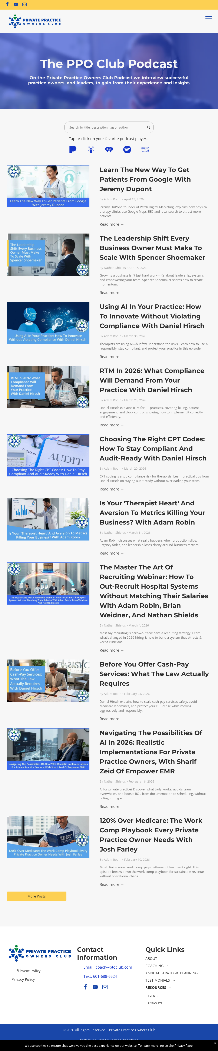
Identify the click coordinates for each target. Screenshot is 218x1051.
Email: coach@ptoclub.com (107, 967)
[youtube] (16, 5)
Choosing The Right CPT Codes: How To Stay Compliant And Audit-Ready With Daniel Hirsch (153, 448)
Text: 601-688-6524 (100, 976)
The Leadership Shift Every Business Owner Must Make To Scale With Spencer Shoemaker (152, 247)
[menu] (208, 16)
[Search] (109, 127)
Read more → (112, 224)
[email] (24, 5)
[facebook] (7, 5)
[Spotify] (127, 150)
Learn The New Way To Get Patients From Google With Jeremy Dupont (145, 179)
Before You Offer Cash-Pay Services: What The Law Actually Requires (154, 673)
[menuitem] (40, 971)
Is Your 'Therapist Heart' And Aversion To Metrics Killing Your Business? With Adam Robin (152, 512)
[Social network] (73, 150)
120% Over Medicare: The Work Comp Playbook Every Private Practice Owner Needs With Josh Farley (151, 835)
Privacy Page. (183, 1045)
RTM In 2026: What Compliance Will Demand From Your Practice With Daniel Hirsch (152, 380)
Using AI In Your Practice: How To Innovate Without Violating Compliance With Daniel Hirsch (152, 316)
